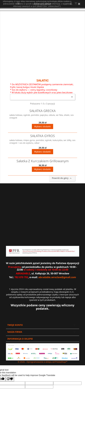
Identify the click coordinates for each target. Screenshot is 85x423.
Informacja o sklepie (20, 338)
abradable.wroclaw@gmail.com (57, 277)
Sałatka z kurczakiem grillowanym (43, 161)
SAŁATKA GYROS (42, 136)
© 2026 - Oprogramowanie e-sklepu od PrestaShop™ (42, 361)
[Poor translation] (10, 379)
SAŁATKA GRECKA (42, 110)
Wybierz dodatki (42, 126)
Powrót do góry (62, 178)
